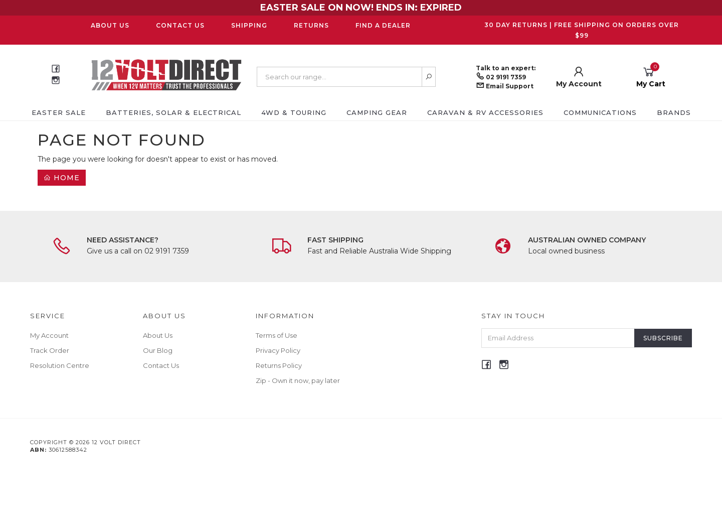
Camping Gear (376, 112)
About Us (110, 25)
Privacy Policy (278, 350)
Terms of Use (276, 335)
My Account (49, 335)
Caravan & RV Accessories (485, 112)
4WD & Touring (293, 112)
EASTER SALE (59, 112)
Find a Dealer (383, 25)
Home (62, 177)
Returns (311, 25)
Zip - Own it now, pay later (298, 380)
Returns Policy (279, 365)
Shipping (249, 25)
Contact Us (180, 25)
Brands (674, 112)
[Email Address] (558, 338)
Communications (600, 112)
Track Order (49, 350)
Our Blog (157, 350)
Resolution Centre (59, 365)
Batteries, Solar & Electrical (173, 112)
